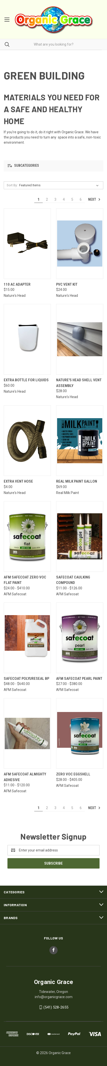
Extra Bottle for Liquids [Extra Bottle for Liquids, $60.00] (26, 380)
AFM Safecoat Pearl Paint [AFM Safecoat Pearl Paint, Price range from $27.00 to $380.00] (79, 678)
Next (94, 199)
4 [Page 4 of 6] (64, 199)
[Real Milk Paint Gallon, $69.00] (79, 440)
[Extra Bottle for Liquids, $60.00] (27, 339)
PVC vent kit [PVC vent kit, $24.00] (66, 284)
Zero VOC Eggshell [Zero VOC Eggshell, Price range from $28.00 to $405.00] (73, 774)
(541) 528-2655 (55, 1007)
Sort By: (12, 185)
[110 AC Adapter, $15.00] (27, 243)
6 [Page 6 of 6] (81, 199)
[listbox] (59, 185)
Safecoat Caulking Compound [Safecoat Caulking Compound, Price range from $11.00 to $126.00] (73, 580)
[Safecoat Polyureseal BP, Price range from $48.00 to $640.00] (27, 637)
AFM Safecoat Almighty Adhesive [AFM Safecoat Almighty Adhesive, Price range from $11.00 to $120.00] (25, 777)
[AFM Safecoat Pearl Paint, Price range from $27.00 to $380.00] (79, 637)
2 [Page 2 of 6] (47, 199)
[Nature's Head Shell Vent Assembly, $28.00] (79, 339)
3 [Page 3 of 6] (55, 199)
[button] (53, 165)
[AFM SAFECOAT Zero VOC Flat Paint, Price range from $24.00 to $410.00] (27, 536)
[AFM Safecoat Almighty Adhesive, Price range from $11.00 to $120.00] (27, 733)
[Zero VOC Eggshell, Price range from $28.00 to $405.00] (79, 733)
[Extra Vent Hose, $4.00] (27, 440)
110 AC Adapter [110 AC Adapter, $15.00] (17, 284)
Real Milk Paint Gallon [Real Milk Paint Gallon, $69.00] (76, 481)
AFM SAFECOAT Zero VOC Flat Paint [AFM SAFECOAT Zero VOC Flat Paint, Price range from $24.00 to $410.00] (25, 580)
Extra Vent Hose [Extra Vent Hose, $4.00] (18, 481)
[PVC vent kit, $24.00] (79, 243)
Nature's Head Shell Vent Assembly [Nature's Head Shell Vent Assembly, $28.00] (79, 383)
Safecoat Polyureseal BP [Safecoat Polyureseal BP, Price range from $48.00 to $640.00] (26, 678)
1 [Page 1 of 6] (38, 199)
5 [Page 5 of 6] (72, 199)
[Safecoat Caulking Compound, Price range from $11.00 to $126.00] (79, 536)
